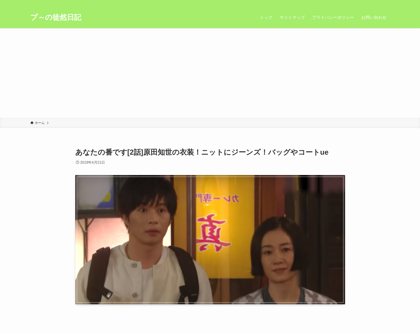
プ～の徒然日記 (55, 17)
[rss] (378, 3)
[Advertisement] (210, 73)
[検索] (386, 3)
